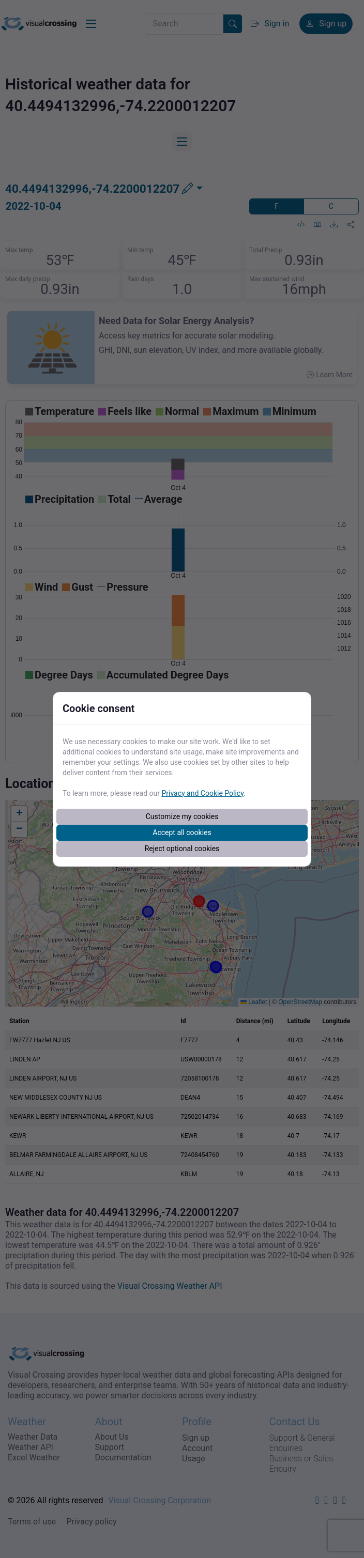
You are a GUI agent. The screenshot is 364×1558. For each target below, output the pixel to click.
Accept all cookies (182, 832)
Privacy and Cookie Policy (202, 793)
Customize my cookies (182, 816)
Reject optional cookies (182, 848)
